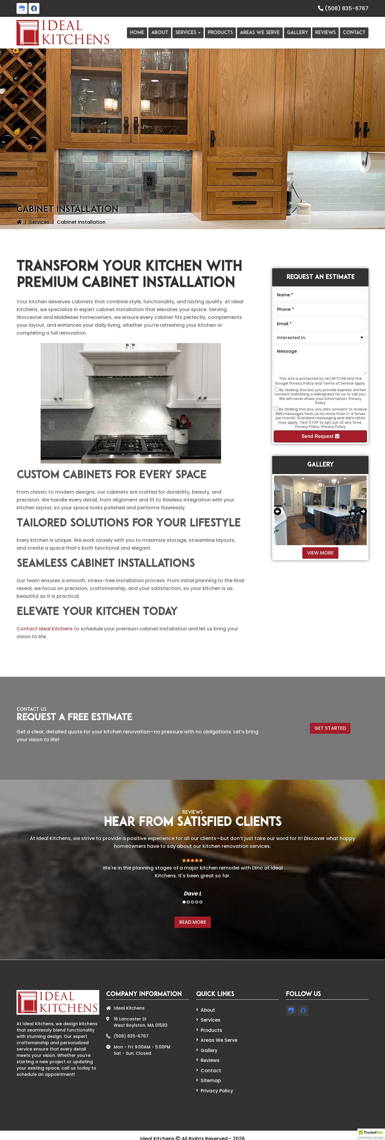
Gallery (209, 1047)
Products (210, 1028)
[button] (371, 1134)
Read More (192, 922)
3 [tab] (192, 902)
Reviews (209, 1056)
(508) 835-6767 (346, 8)
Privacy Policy (301, 383)
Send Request (320, 436)
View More (320, 552)
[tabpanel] (192, 877)
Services (39, 222)
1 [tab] (184, 902)
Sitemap (210, 1075)
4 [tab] (196, 902)
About (207, 1010)
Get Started (330, 728)
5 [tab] (200, 902)
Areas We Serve (218, 1038)
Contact (45, 628)
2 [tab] (188, 902)
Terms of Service (338, 383)
